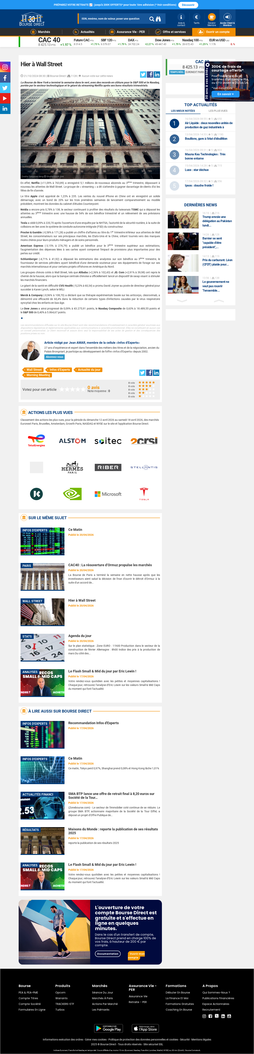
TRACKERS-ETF (64, 1004)
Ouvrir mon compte (136, 955)
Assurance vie (138, 996)
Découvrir (188, 5)
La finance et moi (177, 998)
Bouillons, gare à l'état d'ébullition (206, 138)
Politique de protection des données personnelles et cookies (143, 1039)
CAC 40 (49, 40)
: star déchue (197, 170)
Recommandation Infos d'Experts (93, 723)
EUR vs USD (217, 40)
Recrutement (211, 1010)
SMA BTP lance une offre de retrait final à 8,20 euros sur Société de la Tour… (111, 796)
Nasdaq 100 (190, 40)
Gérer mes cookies (96, 1039)
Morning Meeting (38, 375)
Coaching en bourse (179, 1010)
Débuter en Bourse (178, 992)
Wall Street (34, 370)
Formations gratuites (180, 1004)
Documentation (107, 953)
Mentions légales (201, 1039)
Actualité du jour (89, 370)
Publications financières (218, 998)
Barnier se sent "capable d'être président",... (212, 243)
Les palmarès (100, 1010)
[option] (201, 220)
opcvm (60, 992)
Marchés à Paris (102, 998)
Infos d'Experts (60, 370)
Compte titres (28, 998)
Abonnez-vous (54, 356)
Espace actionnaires (215, 1004)
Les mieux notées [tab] (183, 110)
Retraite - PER (138, 1002)
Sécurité (185, 1039)
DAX (131, 40)
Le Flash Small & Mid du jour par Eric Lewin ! (102, 671)
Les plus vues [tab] (218, 110)
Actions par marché (105, 1004)
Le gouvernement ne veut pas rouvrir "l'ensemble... (215, 286)
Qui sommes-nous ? (216, 992)
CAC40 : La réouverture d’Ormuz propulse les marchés (110, 565)
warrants (61, 998)
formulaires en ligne (32, 1010)
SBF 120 (106, 40)
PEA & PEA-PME (28, 992)
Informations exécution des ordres (63, 1039)
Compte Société (30, 1004)
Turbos (59, 1010)
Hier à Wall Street (82, 600)
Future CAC (82, 40)
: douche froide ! (199, 185)
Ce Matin (75, 530)
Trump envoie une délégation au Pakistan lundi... (217, 221)
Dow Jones (162, 40)
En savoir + (225, 94)
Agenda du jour (80, 636)
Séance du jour (102, 992)
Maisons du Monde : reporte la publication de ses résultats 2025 (113, 831)
